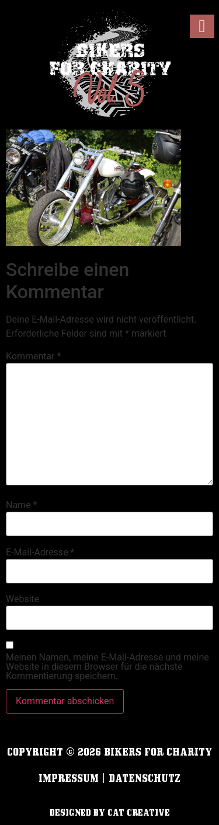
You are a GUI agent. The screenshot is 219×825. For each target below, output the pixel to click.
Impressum (69, 778)
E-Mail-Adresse (40, 552)
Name (21, 505)
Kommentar (33, 356)
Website (22, 599)
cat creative (138, 812)
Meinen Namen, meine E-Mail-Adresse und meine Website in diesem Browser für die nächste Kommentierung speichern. (107, 667)
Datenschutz (144, 778)
